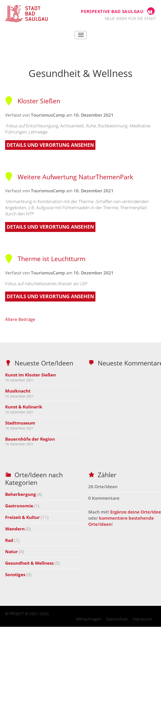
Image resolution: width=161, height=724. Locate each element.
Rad (9, 540)
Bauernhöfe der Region (30, 439)
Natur (11, 551)
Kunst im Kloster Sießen (30, 375)
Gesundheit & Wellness (29, 563)
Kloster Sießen (32, 100)
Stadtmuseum (20, 423)
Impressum (142, 618)
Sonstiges (15, 574)
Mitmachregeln (88, 618)
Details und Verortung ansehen (50, 145)
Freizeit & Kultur (22, 517)
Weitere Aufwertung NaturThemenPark (69, 176)
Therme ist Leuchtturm (45, 258)
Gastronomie (19, 506)
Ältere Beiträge (20, 319)
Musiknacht (17, 391)
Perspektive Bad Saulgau (112, 11)
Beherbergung (20, 494)
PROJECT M (18, 613)
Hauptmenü (80, 35)
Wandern (15, 529)
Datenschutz (117, 618)
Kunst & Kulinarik (23, 407)
